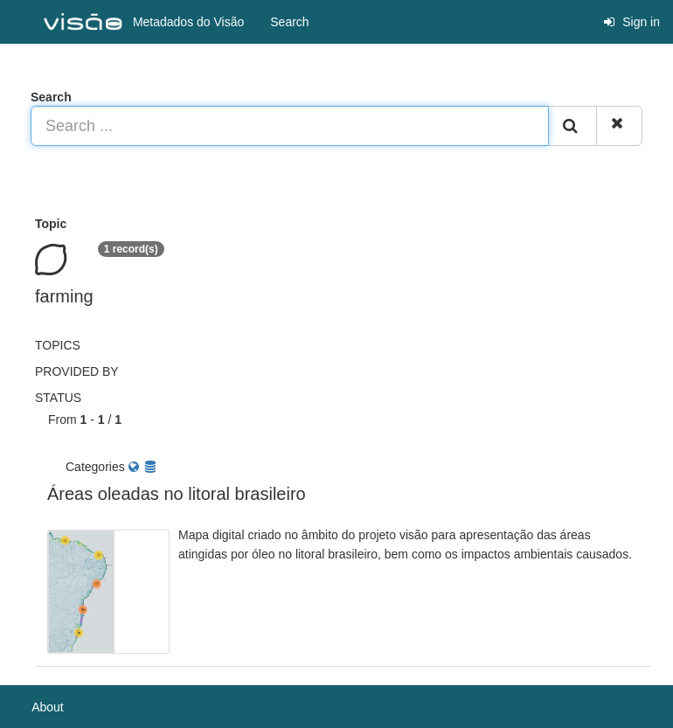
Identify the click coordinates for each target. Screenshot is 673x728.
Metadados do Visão (144, 22)
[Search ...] (290, 126)
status (58, 398)
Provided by (77, 371)
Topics (57, 345)
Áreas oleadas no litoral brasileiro (176, 493)
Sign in (631, 22)
